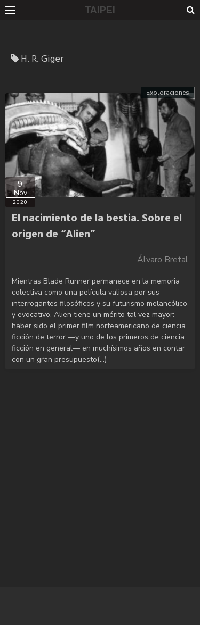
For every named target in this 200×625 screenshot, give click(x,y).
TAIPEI (100, 10)
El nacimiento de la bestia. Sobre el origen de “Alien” (97, 226)
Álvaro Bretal (162, 259)
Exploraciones (167, 92)
